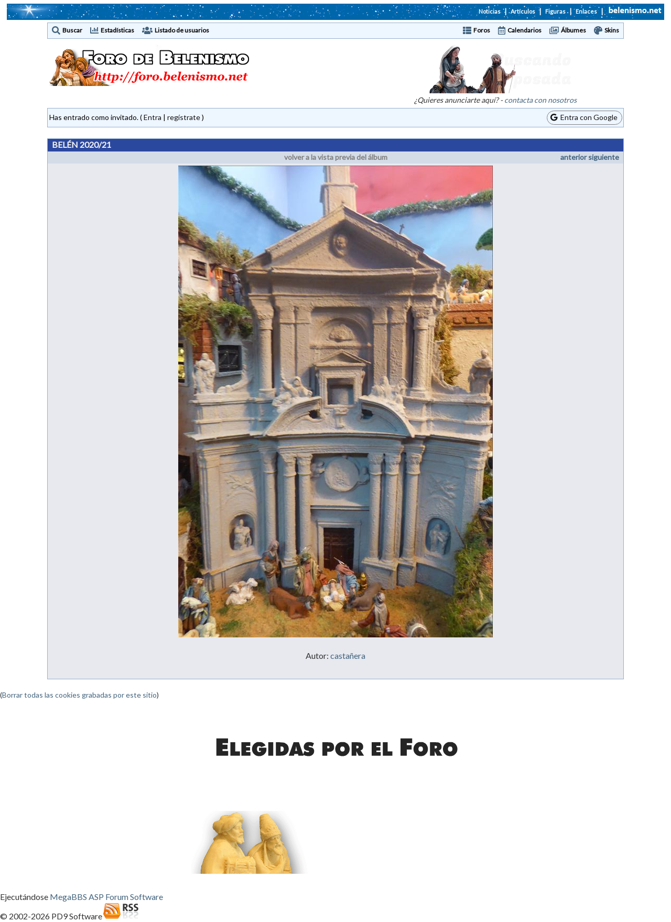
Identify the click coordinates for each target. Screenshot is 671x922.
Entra (152, 117)
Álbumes (573, 30)
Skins (611, 30)
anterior (573, 157)
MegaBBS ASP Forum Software (106, 897)
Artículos (523, 11)
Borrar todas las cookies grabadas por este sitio (79, 694)
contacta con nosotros (540, 99)
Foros (481, 30)
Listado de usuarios (182, 30)
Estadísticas (117, 30)
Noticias (490, 11)
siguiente (603, 157)
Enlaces (586, 11)
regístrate (183, 117)
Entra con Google (584, 117)
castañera (347, 655)
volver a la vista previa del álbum (335, 157)
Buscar (72, 30)
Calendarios (524, 30)
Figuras (555, 11)
